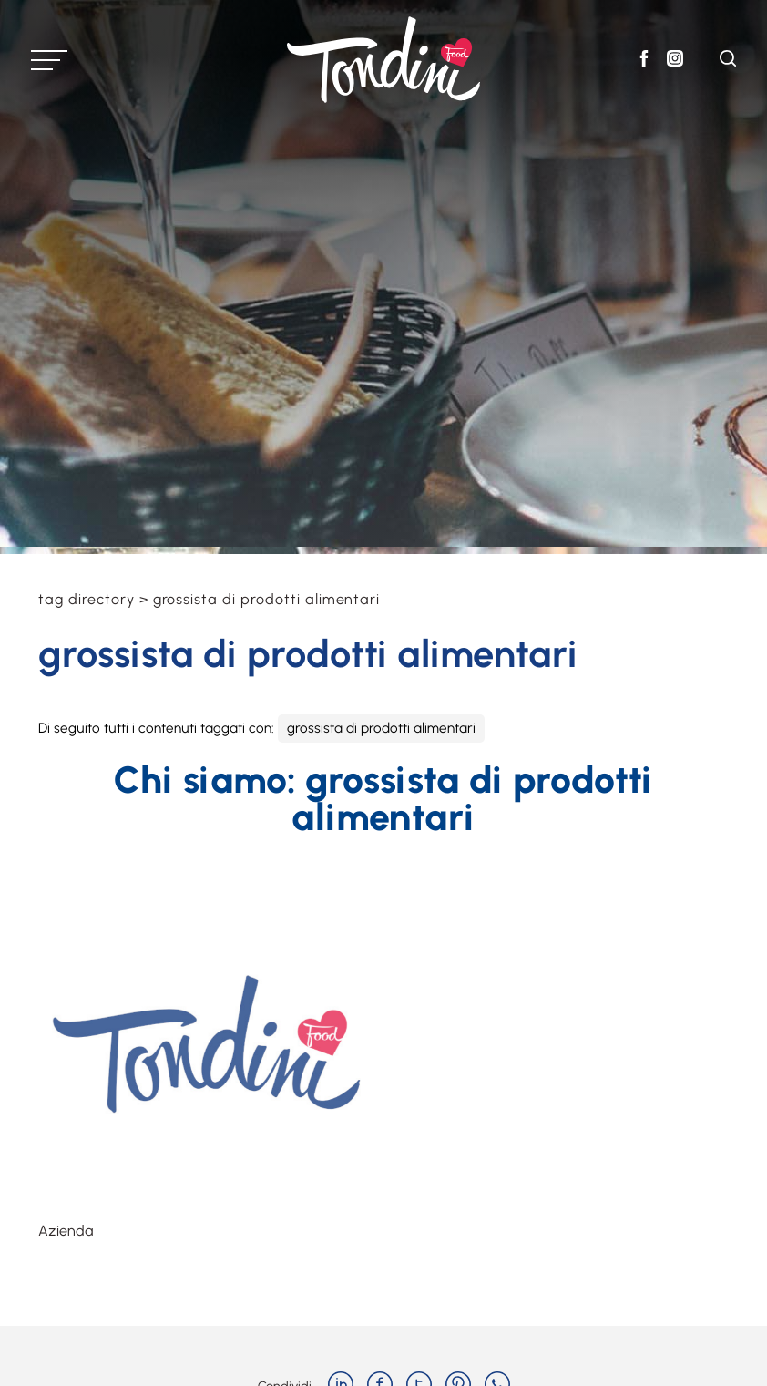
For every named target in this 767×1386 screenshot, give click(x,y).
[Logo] (383, 59)
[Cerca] (728, 61)
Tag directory (86, 599)
